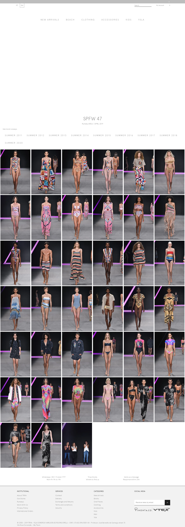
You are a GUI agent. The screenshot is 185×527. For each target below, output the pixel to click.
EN (22, 5)
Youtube (136, 496)
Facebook (147, 496)
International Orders (25, 511)
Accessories (110, 19)
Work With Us (22, 505)
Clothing (88, 19)
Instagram (168, 496)
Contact (58, 495)
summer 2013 (58, 135)
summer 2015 (102, 135)
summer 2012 (36, 135)
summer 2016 (124, 135)
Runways (20, 502)
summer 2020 (14, 143)
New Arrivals (99, 495)
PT (17, 5)
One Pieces (98, 502)
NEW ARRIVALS (50, 19)
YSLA (141, 19)
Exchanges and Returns (64, 502)
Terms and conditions (63, 505)
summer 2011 (13, 135)
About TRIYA (22, 495)
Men (95, 514)
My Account (160, 5)
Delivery (58, 498)
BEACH (70, 19)
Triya (92, 11)
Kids (129, 19)
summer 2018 (169, 135)
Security (58, 508)
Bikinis (96, 498)
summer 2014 (80, 135)
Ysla (95, 517)
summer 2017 (146, 135)
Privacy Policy (22, 508)
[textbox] (143, 5)
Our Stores (21, 498)
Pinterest (157, 496)
